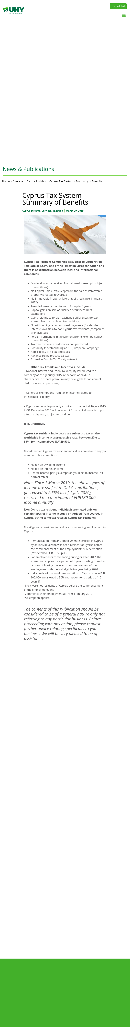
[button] (124, 15)
